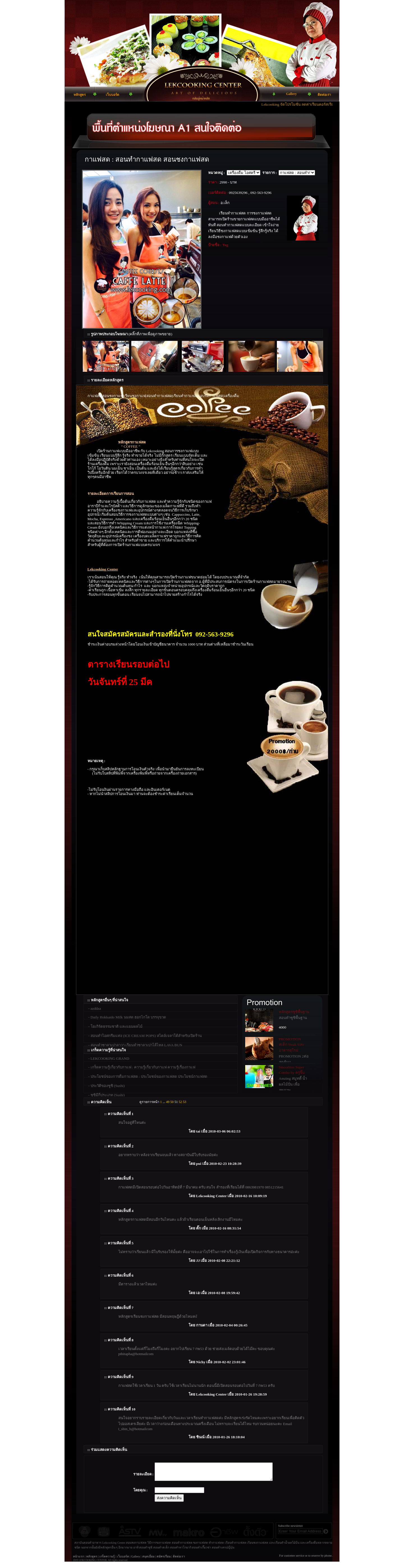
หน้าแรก (78, 1559)
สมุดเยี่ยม (148, 1559)
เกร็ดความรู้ (107, 1559)
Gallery (135, 1559)
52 (180, 1102)
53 (184, 1102)
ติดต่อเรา (179, 1559)
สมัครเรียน (164, 1559)
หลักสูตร (91, 1559)
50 (172, 1102)
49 (167, 1102)
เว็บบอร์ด (123, 1559)
